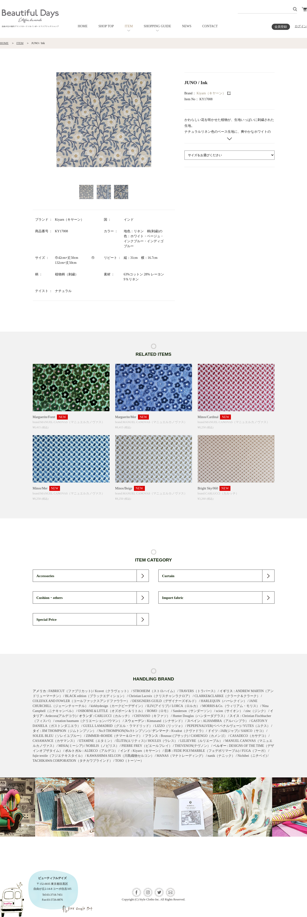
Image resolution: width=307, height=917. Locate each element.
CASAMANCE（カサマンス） (55, 741)
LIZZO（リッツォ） (169, 726)
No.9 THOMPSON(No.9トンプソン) (124, 731)
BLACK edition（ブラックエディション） (95, 696)
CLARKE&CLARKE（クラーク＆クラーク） (227, 696)
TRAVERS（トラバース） (198, 691)
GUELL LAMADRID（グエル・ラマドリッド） (117, 726)
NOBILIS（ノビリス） (102, 746)
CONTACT (210, 26)
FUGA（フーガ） (254, 751)
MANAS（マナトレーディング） (181, 755)
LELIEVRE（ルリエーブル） (201, 741)
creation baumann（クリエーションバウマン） (88, 721)
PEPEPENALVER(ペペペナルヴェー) (214, 726)
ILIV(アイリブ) (158, 706)
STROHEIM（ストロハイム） (155, 691)
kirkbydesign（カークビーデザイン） (118, 706)
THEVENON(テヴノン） (193, 746)
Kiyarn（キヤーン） (211, 93)
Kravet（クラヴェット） (112, 691)
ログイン (301, 26)
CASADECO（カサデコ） (249, 736)
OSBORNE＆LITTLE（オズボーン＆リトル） (111, 711)
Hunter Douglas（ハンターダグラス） (200, 716)
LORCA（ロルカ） (186, 706)
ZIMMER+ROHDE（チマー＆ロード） (114, 736)
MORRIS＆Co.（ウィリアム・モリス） (231, 706)
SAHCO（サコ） (253, 731)
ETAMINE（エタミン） (96, 741)
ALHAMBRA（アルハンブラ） (225, 721)
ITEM (129, 26)
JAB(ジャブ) (229, 731)
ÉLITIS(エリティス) (130, 741)
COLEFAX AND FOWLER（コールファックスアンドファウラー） (81, 701)
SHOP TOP (106, 26)
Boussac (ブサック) (174, 736)
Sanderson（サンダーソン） (193, 711)
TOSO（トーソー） (129, 760)
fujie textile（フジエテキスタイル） (58, 755)
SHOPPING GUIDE (157, 26)
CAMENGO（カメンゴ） (209, 736)
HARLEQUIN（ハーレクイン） (224, 701)
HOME (82, 26)
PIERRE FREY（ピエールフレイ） (146, 746)
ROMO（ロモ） (158, 711)
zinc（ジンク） (256, 711)
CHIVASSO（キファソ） (152, 716)
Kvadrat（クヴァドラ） (188, 731)
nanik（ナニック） (221, 755)
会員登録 (281, 26)
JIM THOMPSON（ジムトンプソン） (69, 731)
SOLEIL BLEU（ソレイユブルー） (58, 736)
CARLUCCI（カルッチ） (113, 716)
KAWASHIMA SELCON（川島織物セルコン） (120, 755)
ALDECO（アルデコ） (101, 751)
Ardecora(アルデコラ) (60, 716)
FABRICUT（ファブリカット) (70, 691)
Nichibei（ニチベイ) (252, 755)
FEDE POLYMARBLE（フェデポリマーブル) (206, 751)
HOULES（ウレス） (163, 741)
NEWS (187, 26)
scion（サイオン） (229, 711)
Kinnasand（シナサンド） (165, 721)
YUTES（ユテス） (256, 726)
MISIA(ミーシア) (70, 746)
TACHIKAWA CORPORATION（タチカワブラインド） (73, 760)
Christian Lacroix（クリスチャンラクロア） (160, 696)
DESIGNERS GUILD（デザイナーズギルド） (165, 701)
